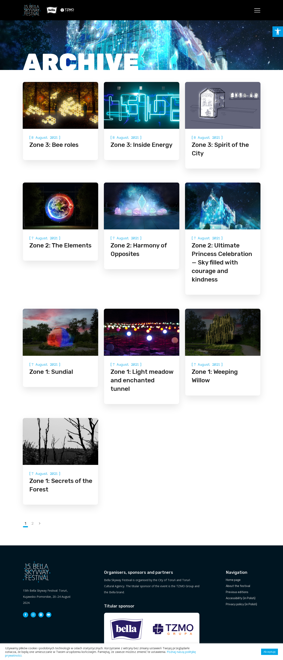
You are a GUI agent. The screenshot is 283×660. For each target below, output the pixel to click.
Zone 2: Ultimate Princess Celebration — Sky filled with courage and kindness (222, 262)
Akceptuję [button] (269, 652)
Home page (233, 580)
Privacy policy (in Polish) (241, 604)
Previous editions (237, 592)
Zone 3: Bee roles (54, 144)
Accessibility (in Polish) (240, 598)
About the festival (238, 586)
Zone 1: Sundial (51, 371)
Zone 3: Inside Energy (141, 144)
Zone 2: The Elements (60, 245)
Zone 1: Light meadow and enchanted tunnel (142, 380)
